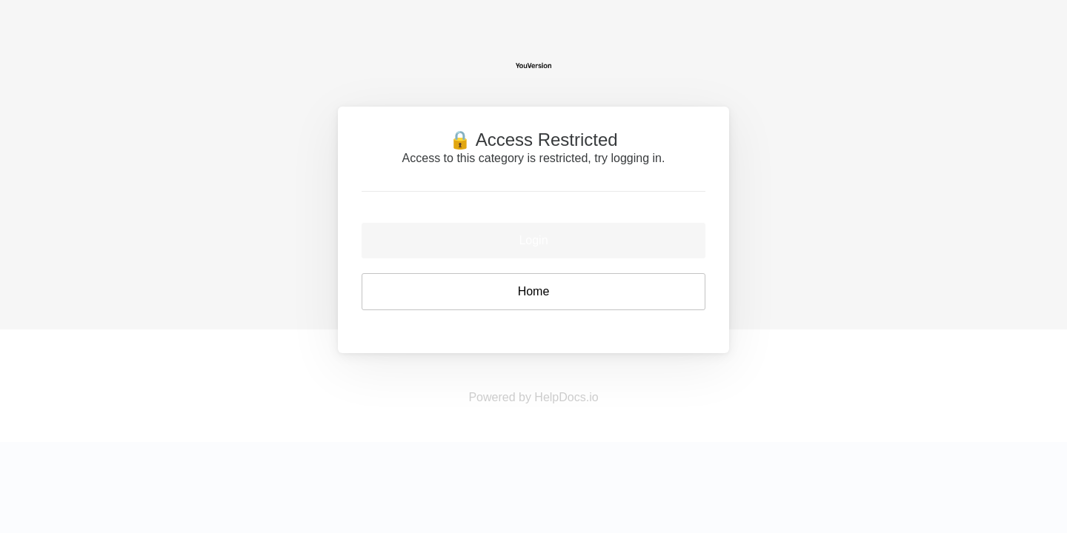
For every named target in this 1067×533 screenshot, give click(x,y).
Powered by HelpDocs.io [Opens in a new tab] (533, 397)
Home (534, 291)
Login (533, 240)
